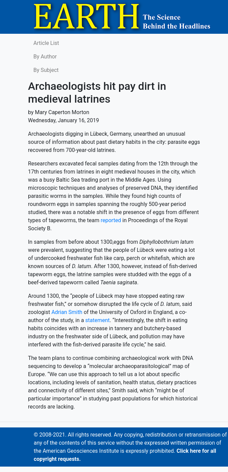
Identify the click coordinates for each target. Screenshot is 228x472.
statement (97, 320)
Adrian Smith (66, 312)
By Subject (46, 70)
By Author (45, 56)
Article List (46, 43)
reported (111, 220)
